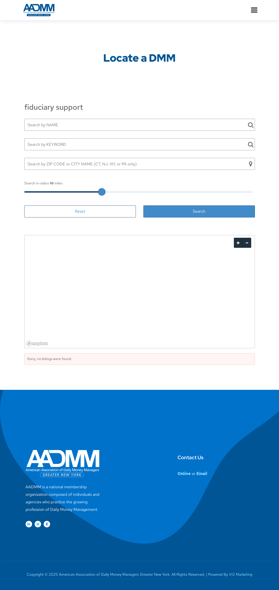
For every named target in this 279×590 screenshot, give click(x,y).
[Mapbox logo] (37, 343)
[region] (140, 291)
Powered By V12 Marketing (230, 574)
